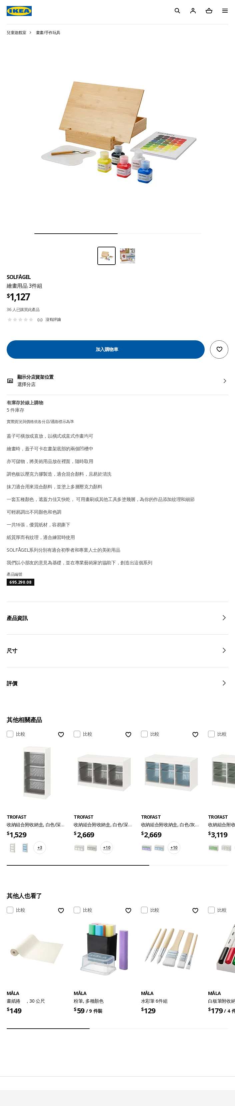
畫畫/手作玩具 (48, 32)
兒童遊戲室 (16, 32)
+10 (106, 847)
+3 (39, 847)
